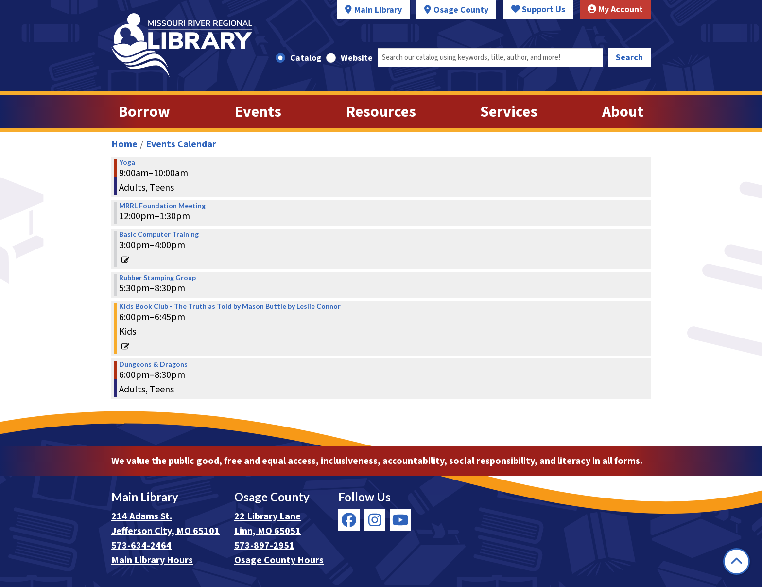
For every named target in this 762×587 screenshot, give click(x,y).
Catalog (305, 58)
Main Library (378, 10)
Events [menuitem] (258, 112)
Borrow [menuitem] (144, 112)
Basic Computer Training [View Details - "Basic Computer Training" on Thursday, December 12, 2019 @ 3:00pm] (159, 234)
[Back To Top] (736, 561)
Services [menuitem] (508, 112)
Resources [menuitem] (381, 112)
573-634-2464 (141, 545)
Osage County (460, 10)
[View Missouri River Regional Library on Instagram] (374, 520)
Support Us (538, 9)
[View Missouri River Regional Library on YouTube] (400, 520)
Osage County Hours (279, 560)
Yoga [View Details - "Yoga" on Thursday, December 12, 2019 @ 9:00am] (127, 162)
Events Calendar (181, 144)
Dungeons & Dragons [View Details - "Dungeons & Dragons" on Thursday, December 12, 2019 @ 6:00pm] (153, 364)
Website (357, 58)
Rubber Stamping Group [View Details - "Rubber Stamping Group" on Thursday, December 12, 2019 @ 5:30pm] (157, 277)
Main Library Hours (152, 560)
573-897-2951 (264, 545)
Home (124, 144)
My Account (615, 9)
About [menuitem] (622, 112)
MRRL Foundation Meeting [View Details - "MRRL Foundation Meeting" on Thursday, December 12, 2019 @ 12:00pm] (162, 205)
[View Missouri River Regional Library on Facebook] (349, 520)
